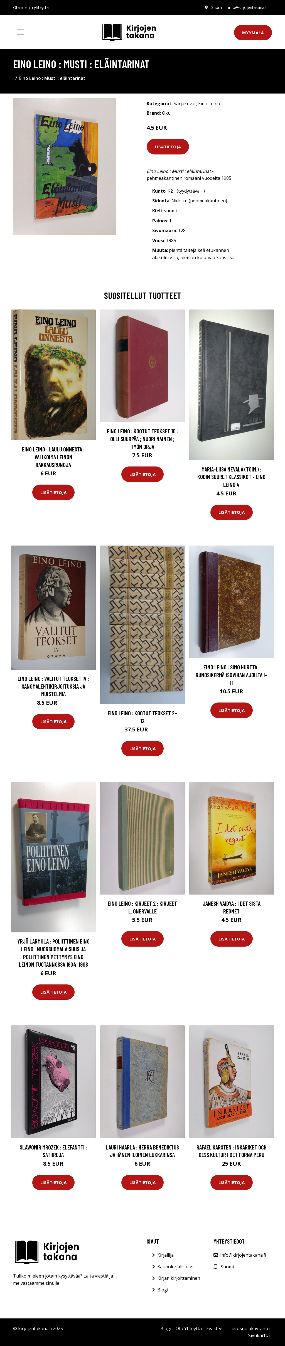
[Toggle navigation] (20, 32)
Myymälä (253, 32)
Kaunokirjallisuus (175, 1267)
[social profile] (55, 7)
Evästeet (215, 1328)
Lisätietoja (168, 146)
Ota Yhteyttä (189, 1328)
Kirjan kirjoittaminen (178, 1278)
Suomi (217, 7)
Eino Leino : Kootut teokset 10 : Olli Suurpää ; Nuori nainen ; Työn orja (142, 439)
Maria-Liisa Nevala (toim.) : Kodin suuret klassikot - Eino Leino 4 (231, 477)
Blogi (162, 1290)
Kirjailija (165, 1255)
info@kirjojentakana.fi (247, 7)
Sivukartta (259, 1335)
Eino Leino (209, 103)
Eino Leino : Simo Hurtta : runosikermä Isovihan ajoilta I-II (231, 675)
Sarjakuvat (185, 103)
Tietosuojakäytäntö (249, 1328)
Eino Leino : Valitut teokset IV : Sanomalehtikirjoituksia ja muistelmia (53, 686)
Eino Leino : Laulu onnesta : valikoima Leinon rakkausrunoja (53, 457)
